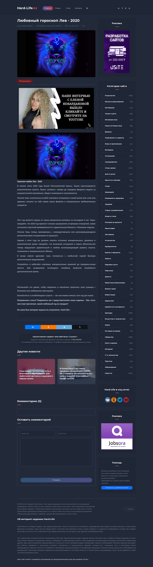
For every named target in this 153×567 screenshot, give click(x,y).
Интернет (109, 349)
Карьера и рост (111, 265)
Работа (108, 259)
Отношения (110, 156)
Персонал (109, 271)
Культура (108, 313)
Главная (49, 8)
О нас (69, 8)
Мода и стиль (110, 217)
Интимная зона (111, 120)
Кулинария (109, 193)
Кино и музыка (111, 343)
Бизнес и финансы (112, 253)
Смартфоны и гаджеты (114, 138)
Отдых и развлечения (114, 211)
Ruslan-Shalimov (27, 26)
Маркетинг (109, 301)
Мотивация (109, 108)
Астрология (50, 26)
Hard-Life (28, 8)
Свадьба (108, 205)
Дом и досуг (110, 174)
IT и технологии (111, 355)
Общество (109, 337)
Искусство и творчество (115, 319)
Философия (110, 229)
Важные (108, 132)
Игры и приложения (113, 144)
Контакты (79, 8)
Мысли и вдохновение (114, 102)
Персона (108, 362)
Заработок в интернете (115, 307)
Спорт (107, 186)
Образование (110, 368)
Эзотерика (41, 26)
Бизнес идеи (110, 289)
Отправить (56, 481)
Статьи (59, 8)
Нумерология (110, 247)
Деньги (108, 277)
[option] (36, 372)
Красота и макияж (112, 180)
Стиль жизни (110, 168)
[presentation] (37, 472)
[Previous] (90, 353)
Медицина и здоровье (114, 198)
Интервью (109, 150)
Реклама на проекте (113, 223)
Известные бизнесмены (115, 283)
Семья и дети (110, 114)
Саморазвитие (111, 162)
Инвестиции (110, 295)
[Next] (93, 353)
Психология (110, 96)
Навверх (129, 509)
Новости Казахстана (113, 126)
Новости (58, 26)
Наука (107, 325)
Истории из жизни (112, 331)
